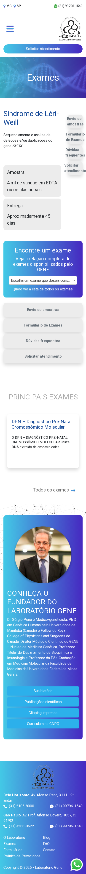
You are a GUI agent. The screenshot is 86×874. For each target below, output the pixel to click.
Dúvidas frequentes (75, 152)
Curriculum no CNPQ (43, 724)
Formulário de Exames (75, 137)
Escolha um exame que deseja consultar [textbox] (43, 280)
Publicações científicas (43, 702)
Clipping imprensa (43, 713)
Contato (49, 850)
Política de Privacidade (21, 856)
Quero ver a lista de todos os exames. (43, 289)
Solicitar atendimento (43, 356)
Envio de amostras (75, 121)
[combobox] (43, 280)
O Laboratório (14, 837)
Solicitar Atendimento (43, 49)
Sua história (43, 691)
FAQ (46, 844)
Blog (46, 837)
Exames (9, 844)
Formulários (12, 850)
